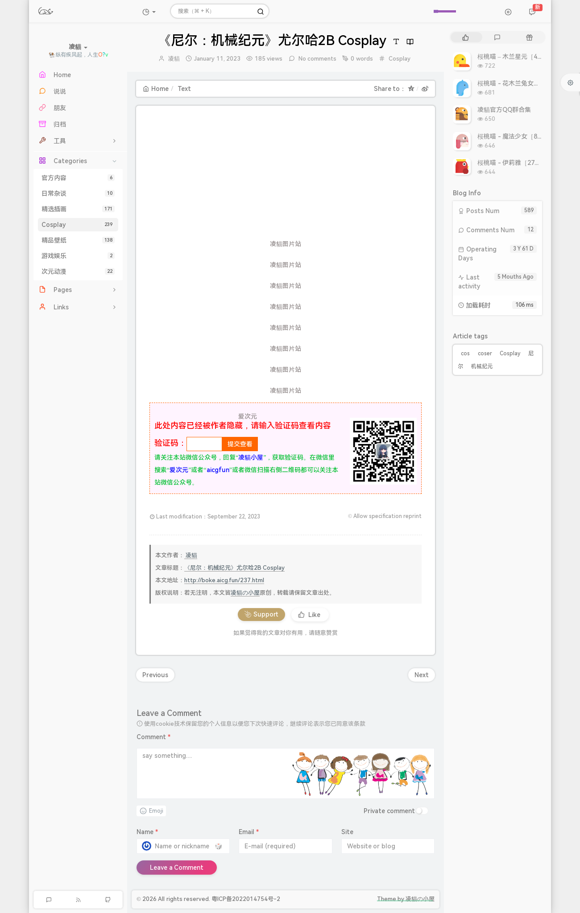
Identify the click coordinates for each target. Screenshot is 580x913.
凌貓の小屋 (245, 592)
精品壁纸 (78, 240)
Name (147, 831)
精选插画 (78, 209)
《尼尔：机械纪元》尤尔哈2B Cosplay (234, 567)
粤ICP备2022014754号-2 (245, 899)
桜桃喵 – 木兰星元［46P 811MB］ (525, 56)
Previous (155, 675)
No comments (317, 58)
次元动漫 (78, 271)
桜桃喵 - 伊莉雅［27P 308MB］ (522, 162)
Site (347, 831)
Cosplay (78, 224)
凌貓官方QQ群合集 (504, 109)
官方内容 (78, 177)
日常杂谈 (78, 193)
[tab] (465, 37)
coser (485, 353)
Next (421, 675)
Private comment (389, 810)
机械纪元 (482, 366)
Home (156, 88)
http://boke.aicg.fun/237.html (224, 580)
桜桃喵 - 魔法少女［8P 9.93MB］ (524, 136)
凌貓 (174, 58)
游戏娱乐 (78, 255)
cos (465, 353)
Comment (153, 736)
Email (249, 831)
